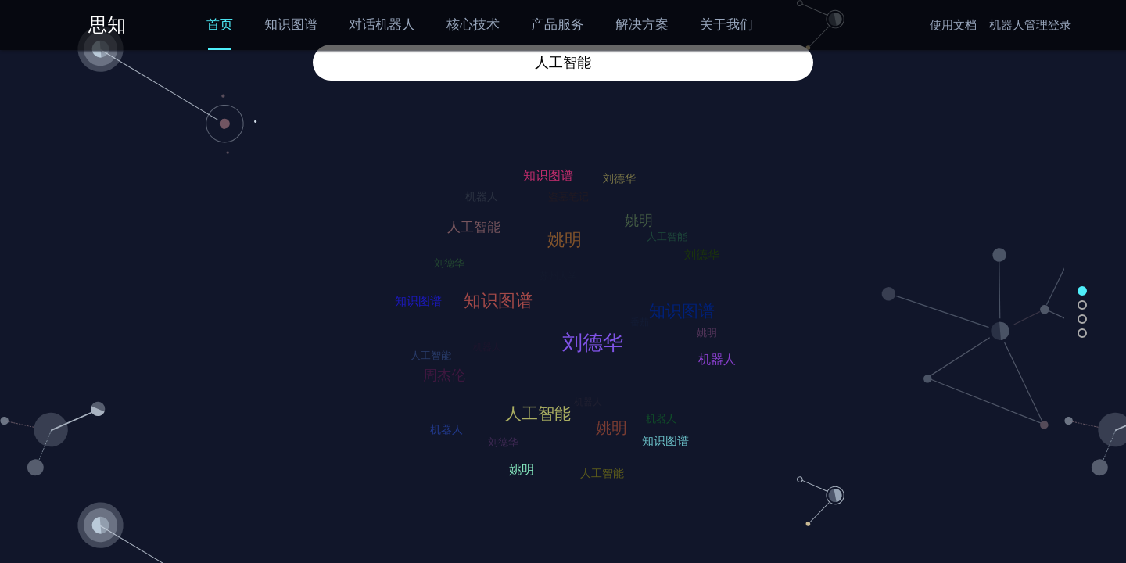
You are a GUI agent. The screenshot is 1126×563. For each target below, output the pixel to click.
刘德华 (585, 336)
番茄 (645, 328)
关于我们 (726, 24)
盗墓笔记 (572, 201)
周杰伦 (440, 371)
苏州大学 (564, 282)
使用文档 (953, 25)
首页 (219, 24)
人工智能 (532, 409)
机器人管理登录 (1030, 25)
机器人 (714, 357)
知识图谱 (290, 24)
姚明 (606, 423)
